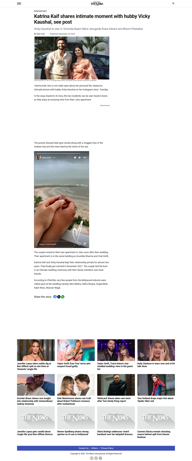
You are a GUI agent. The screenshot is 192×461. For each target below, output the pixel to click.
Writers (95, 448)
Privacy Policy (107, 448)
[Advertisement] (72, 122)
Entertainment (40, 11)
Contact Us (84, 448)
